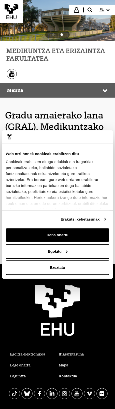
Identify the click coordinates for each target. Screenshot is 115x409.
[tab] (53, 34)
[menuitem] (105, 10)
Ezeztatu (57, 267)
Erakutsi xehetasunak (80, 219)
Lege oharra (20, 365)
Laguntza (18, 376)
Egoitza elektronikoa (27, 354)
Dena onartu (57, 235)
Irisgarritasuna (71, 354)
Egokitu (58, 251)
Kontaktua (68, 376)
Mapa (63, 365)
